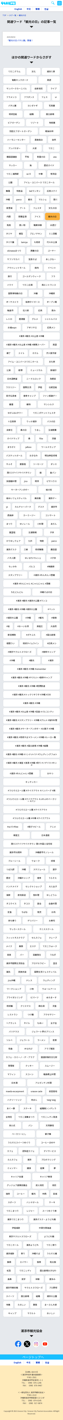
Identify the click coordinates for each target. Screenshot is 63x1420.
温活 (55, 963)
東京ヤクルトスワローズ (20, 1236)
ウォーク (36, 860)
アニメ (53, 826)
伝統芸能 (53, 387)
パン (30, 1125)
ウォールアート (49, 988)
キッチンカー (31, 781)
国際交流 (27, 387)
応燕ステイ (52, 190)
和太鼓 (53, 1262)
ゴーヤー (52, 250)
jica (25, 481)
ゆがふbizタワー (15, 412)
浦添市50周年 (15, 852)
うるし (37, 429)
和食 (10, 1048)
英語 (55, 344)
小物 (32, 988)
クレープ (53, 937)
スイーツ (10, 1296)
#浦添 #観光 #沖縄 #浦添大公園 (22, 609)
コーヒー (21, 1193)
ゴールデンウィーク (31, 276)
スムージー (50, 1065)
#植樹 (54, 617)
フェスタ (37, 208)
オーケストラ (12, 301)
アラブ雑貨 (49, 1048)
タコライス (11, 903)
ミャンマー (12, 1168)
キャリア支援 (17, 1176)
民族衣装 (22, 971)
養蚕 (11, 404)
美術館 (38, 498)
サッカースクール (17, 929)
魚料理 (36, 894)
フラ (53, 276)
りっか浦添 (31, 421)
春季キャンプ (29, 395)
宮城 (55, 1193)
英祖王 (40, 626)
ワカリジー (11, 387)
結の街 (49, 489)
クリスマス (25, 1005)
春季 (39, 877)
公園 (10, 182)
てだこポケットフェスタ (44, 412)
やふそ (9, 464)
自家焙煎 (39, 88)
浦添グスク (11, 549)
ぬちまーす (51, 997)
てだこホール (12, 1244)
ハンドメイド (12, 886)
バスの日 (51, 421)
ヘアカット (11, 1023)
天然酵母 (50, 1125)
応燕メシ (51, 327)
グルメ (35, 318)
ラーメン (41, 1040)
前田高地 (53, 1091)
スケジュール (39, 869)
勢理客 (11, 1065)
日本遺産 (45, 835)
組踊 (32, 114)
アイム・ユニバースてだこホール (23, 361)
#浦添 (51, 660)
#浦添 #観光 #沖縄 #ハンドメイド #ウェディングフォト (31, 754)
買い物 (22, 225)
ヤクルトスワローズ (33, 1287)
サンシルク (49, 404)
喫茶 (37, 481)
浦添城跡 (10, 1253)
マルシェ (43, 199)
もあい (40, 1023)
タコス (27, 903)
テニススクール (46, 929)
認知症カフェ (28, 1151)
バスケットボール (14, 455)
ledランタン (34, 190)
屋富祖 (23, 464)
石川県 (26, 310)
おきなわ (34, 455)
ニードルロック (33, 378)
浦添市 (54, 506)
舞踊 (8, 190)
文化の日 (53, 208)
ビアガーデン (14, 122)
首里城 (9, 208)
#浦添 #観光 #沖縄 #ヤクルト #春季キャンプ (31, 677)
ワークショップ (14, 988)
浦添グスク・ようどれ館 (44, 1219)
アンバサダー (14, 148)
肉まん (34, 1099)
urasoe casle (36, 1091)
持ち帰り (12, 920)
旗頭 (9, 1262)
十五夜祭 (12, 421)
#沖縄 (28, 617)
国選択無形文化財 (49, 1057)
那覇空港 (22, 216)
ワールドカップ (48, 447)
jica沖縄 (11, 980)
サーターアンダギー (20, 489)
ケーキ (52, 1202)
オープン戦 (52, 301)
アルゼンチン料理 (43, 1082)
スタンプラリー (15, 575)
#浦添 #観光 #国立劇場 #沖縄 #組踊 (31, 745)
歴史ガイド (49, 165)
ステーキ (27, 1108)
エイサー (24, 1262)
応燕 (40, 310)
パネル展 (12, 105)
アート (23, 208)
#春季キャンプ (48, 651)
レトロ (9, 318)
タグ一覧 (12, 15)
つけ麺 (30, 1014)
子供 (52, 532)
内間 (9, 216)
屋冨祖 (12, 532)
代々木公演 (52, 242)
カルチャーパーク (23, 506)
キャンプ (12, 1313)
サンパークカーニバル (16, 88)
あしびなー (51, 259)
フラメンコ (11, 97)
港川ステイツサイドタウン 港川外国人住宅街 (31, 843)
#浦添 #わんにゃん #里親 (21, 773)
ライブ (53, 88)
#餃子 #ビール (34, 826)
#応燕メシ (51, 643)
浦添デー (52, 498)
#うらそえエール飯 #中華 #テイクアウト (31, 818)
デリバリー (32, 920)
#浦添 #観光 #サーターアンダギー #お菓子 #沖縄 (31, 728)
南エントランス (49, 284)
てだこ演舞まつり (26, 1116)
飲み (54, 310)
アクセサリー (49, 1014)
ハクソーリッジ (14, 1099)
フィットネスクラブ (15, 937)
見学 (23, 1279)
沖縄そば (36, 1253)
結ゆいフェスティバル (16, 498)
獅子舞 (48, 1133)
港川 (55, 199)
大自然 (53, 626)
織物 (28, 404)
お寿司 (52, 920)
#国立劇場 (50, 634)
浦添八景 (51, 71)
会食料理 (53, 903)
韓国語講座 (12, 156)
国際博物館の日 (15, 293)
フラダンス (29, 97)
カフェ (10, 1151)
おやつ (50, 773)
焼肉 (37, 267)
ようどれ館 (49, 1236)
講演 (29, 1168)
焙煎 (54, 1185)
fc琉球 (37, 242)
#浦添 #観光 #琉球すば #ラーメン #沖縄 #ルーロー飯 (31, 737)
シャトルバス (51, 318)
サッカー (13, 165)
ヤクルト (31, 1313)
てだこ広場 (27, 284)
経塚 (20, 370)
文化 (34, 71)
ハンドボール (32, 1202)
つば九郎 (10, 869)
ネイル (27, 1023)
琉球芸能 (13, 114)
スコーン (29, 1074)
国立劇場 (50, 114)
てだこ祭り (51, 1244)
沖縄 (8, 199)
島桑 (10, 1279)
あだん (54, 523)
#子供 (53, 557)
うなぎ (53, 954)
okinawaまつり (14, 250)
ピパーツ (34, 997)
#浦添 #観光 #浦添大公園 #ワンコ (31, 600)
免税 (9, 225)
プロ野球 (53, 1287)
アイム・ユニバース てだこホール (39, 182)
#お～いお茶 (23, 626)
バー (22, 954)
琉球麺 (10, 1005)
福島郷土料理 (49, 1074)
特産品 (19, 190)
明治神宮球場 (51, 455)
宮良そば (32, 259)
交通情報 (32, 532)
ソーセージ (38, 464)
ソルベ (9, 1040)
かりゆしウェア (13, 540)
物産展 (52, 122)
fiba (41, 438)
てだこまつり (12, 1210)
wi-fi (28, 173)
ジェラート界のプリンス (43, 1031)
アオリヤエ (32, 327)
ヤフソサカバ (13, 259)
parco (19, 199)
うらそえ (53, 877)
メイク (9, 946)
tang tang (51, 1099)
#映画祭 (50, 566)
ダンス (54, 464)
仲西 (44, 1193)
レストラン (12, 1014)
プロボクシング (48, 1159)
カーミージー (29, 515)
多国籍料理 (11, 481)
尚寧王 (10, 429)
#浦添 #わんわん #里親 (44, 575)
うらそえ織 (52, 1253)
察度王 (16, 835)
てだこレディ (25, 1270)
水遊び (53, 225)
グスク (41, 506)
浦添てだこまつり (15, 1219)
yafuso (28, 447)
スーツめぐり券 (49, 1210)
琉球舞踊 (39, 549)
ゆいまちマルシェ (33, 557)
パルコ (32, 566)
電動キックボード (20, 79)
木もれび (28, 1048)
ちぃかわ (13, 566)
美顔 (21, 946)
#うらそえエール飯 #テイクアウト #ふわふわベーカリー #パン (31, 800)
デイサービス (50, 1151)
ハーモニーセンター (16, 139)
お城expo (12, 327)
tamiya (24, 242)
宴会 (39, 903)
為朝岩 (53, 378)
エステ (33, 946)
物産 (42, 540)
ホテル (35, 353)
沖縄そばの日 (46, 592)
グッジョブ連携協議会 (17, 1185)
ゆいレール (25, 523)
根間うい (11, 643)
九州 (30, 540)
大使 (34, 148)
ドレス (29, 980)
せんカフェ (37, 937)
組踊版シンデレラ (48, 1108)
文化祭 (52, 361)
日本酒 (14, 1082)
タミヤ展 (10, 242)
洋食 (54, 1005)
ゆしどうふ (52, 894)
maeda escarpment (15, 1091)
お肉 (53, 912)
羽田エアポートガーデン (20, 131)
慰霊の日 (41, 156)
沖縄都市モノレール (44, 852)
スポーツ (12, 1202)
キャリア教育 (46, 1176)
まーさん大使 (50, 1304)
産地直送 (22, 894)
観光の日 (22, 15)
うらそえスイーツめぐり (19, 1142)
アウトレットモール (16, 267)
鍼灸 (8, 971)
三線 (26, 549)
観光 (30, 199)
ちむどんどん (17, 592)
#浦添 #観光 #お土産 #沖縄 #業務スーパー (25, 344)
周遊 (49, 79)
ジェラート (25, 1040)
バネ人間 (11, 557)
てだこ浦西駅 (12, 173)
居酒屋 (22, 318)
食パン (53, 472)
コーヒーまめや (48, 1142)
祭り (23, 1253)
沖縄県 (52, 293)
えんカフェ (12, 1159)
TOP (4, 15)
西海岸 (10, 515)
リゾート (35, 122)
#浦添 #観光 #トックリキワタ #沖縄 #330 (31, 694)
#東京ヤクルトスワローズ (19, 651)
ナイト (21, 353)
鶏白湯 (41, 1005)
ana (54, 156)
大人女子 (53, 886)
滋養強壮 (37, 954)
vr (56, 97)
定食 (10, 912)
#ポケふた (31, 634)
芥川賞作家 (51, 353)
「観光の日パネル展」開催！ (20, 40)
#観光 (41, 617)
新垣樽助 (12, 634)
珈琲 (8, 1193)
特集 (8, 1304)
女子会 (54, 1023)
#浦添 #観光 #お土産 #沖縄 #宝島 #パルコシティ (31, 711)
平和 (27, 156)
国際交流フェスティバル (45, 971)
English (18, 9)
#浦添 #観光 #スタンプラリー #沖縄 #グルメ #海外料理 (31, 720)
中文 (29, 9)
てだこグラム (14, 71)
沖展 (36, 293)
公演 (9, 370)
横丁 (9, 353)
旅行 (10, 276)
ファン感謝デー (50, 395)
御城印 (53, 370)
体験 (37, 1279)
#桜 (8, 626)
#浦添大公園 (12, 617)
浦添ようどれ (32, 1244)
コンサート (50, 515)
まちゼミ (11, 447)
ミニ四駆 (53, 233)
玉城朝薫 (52, 429)
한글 (46, 9)
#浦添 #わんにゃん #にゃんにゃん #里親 (31, 583)
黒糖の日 (34, 250)
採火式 (12, 1125)
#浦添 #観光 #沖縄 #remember (31, 668)
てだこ (51, 148)
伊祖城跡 (16, 1227)
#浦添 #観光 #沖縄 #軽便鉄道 (31, 685)
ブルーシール (14, 860)
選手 (55, 869)
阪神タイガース (33, 301)
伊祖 (40, 387)
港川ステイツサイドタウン (19, 472)
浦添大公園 (52, 1296)
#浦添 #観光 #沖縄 (31, 703)
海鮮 (8, 894)
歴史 (8, 877)
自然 (54, 139)
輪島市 (10, 310)
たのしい (22, 1304)
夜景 (55, 1040)
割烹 (39, 912)
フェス (44, 97)
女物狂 (9, 1116)
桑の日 (23, 429)
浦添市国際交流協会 (15, 963)
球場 (53, 860)
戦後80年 (49, 131)
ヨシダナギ (32, 105)
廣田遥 (54, 549)
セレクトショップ (33, 886)
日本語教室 (12, 378)
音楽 (9, 954)
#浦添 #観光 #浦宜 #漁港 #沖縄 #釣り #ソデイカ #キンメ (31, 763)
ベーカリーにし (19, 1133)
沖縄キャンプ (24, 877)
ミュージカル (36, 370)
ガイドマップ (13, 438)
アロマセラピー (39, 963)
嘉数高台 (39, 139)
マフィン (11, 1074)
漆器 (54, 438)
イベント (52, 267)
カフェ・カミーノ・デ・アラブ (20, 1057)
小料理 (40, 523)
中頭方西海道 (45, 1227)
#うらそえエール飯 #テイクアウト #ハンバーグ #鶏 (31, 790)
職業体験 (38, 225)
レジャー (30, 1210)
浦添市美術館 (12, 1287)
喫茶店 (53, 173)
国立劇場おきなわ (48, 1270)
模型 (21, 233)
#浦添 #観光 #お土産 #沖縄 (31, 336)
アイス (38, 216)
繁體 (38, 9)
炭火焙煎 (40, 1185)
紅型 (9, 1270)
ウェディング (49, 980)
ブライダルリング (14, 997)
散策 (35, 1304)
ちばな (24, 912)
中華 (41, 173)
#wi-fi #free (12, 826)
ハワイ (10, 284)
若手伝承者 (11, 395)
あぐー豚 (11, 1108)
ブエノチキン (36, 233)
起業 (42, 1168)
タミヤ (9, 233)
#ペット (51, 609)
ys (7, 506)
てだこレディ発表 (49, 1116)
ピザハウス (52, 481)
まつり (9, 523)
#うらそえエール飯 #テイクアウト (31, 809)
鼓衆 (39, 1262)
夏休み (52, 1279)
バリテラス (14, 1031)
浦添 (29, 1159)
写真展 (52, 105)
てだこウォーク (50, 946)
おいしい (51, 1313)
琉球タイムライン (31, 643)
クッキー (29, 1065)
